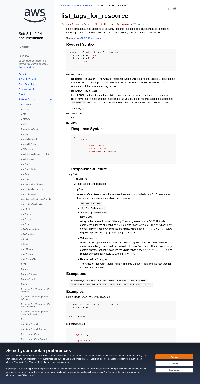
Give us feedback (27, 67)
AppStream (26, 219)
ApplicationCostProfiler (32, 204)
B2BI (23, 264)
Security (23, 94)
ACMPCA (25, 119)
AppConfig (26, 164)
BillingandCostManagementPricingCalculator (35, 305)
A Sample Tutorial (27, 79)
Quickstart (23, 74)
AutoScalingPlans (29, 259)
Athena (24, 244)
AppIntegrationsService (32, 184)
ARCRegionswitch (30, 229)
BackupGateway (29, 274)
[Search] (35, 47)
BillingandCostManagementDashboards (36, 290)
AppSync (25, 224)
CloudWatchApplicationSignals (36, 199)
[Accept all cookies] (174, 356)
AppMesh (25, 209)
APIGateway (27, 149)
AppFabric (26, 174)
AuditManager (28, 249)
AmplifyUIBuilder (29, 144)
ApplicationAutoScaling (32, 189)
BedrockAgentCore (30, 334)
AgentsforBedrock (29, 324)
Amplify (24, 134)
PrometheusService (30, 129)
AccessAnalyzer (29, 104)
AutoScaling (27, 254)
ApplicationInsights (30, 194)
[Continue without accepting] (174, 363)
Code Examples (26, 84)
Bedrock (25, 319)
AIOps (24, 124)
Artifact (24, 239)
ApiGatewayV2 (28, 159)
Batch (24, 284)
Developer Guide (27, 89)
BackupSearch (28, 279)
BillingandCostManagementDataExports (36, 297)
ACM (23, 114)
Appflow (25, 179)
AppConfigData (28, 169)
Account (25, 109)
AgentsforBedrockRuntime (34, 329)
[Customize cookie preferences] (174, 370)
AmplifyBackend (29, 139)
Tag (135, 32)
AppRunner (26, 214)
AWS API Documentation (91, 38)
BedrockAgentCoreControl (34, 339)
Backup (24, 269)
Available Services (27, 99)
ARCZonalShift (28, 234)
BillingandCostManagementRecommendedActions (36, 312)
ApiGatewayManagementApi (35, 154)
